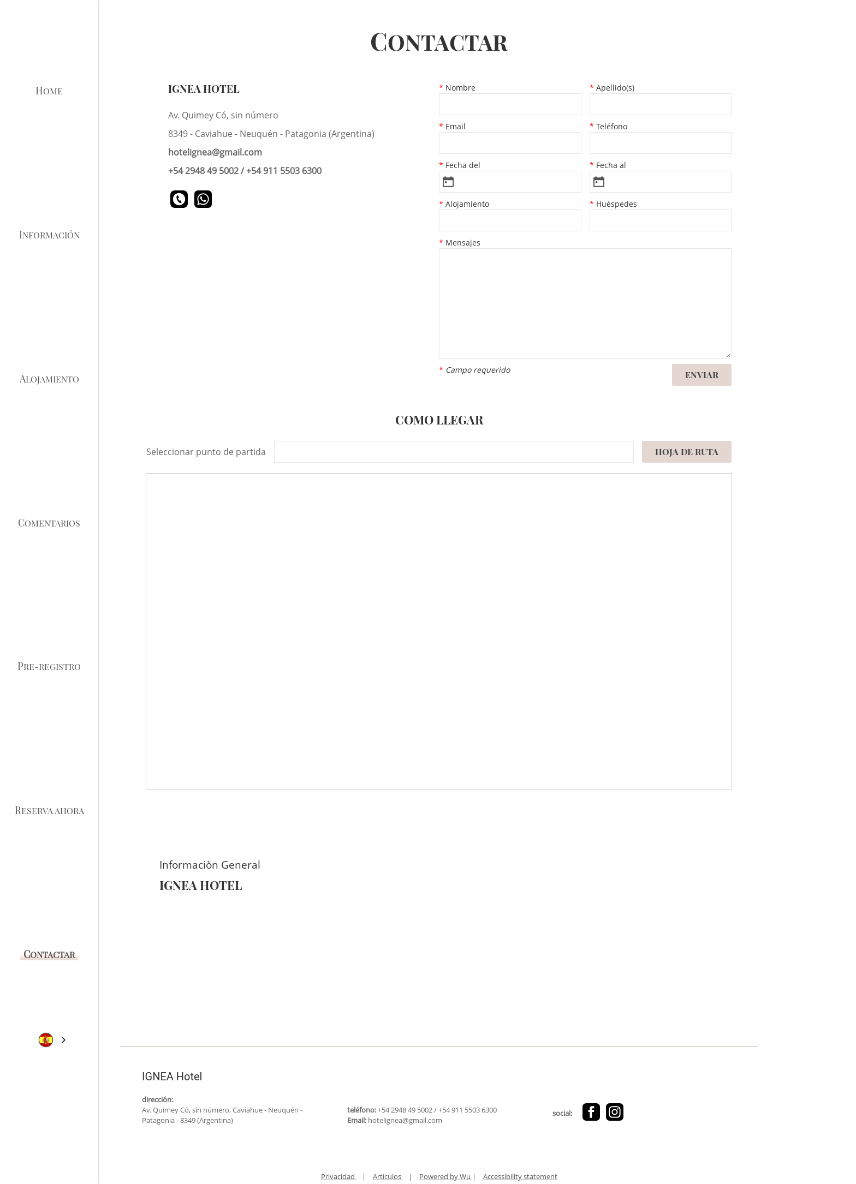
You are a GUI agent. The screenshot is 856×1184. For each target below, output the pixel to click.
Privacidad (338, 1176)
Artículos (388, 1176)
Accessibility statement (520, 1176)
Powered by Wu (445, 1176)
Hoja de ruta (686, 451)
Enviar (701, 374)
